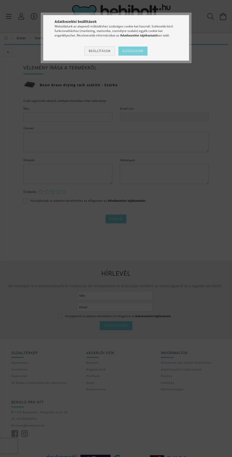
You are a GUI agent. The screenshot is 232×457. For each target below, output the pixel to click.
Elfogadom (132, 51)
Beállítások (100, 51)
